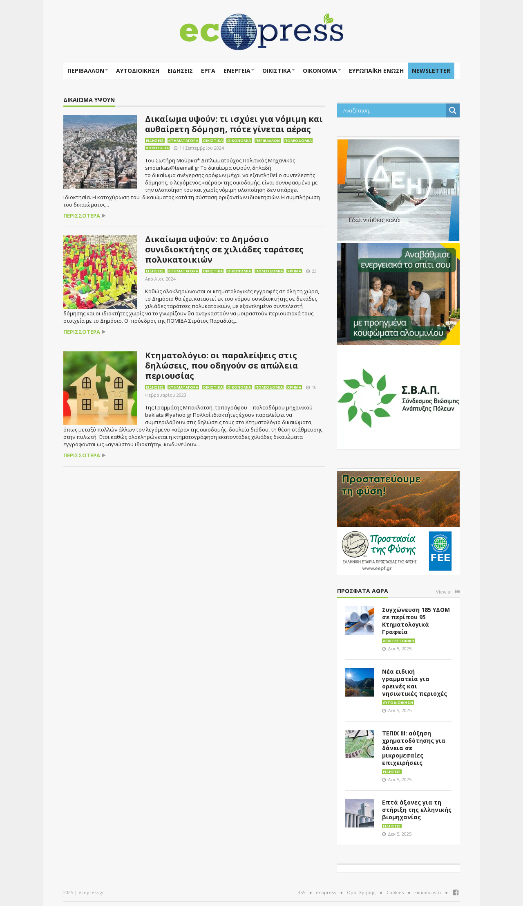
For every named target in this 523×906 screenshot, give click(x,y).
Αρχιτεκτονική (398, 640)
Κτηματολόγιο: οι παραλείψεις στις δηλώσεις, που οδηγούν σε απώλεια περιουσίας (221, 365)
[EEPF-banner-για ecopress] (398, 521)
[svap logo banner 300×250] (398, 397)
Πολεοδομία (298, 140)
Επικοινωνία (427, 892)
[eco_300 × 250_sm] (398, 293)
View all (444, 592)
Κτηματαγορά (183, 140)
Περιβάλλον (85, 70)
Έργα (208, 70)
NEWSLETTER (431, 70)
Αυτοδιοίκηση (137, 70)
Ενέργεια (237, 70)
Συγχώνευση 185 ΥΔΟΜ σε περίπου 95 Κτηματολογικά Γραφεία (416, 621)
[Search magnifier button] (453, 110)
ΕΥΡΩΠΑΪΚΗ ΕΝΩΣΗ (376, 70)
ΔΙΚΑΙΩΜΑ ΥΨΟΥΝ (89, 100)
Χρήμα (294, 271)
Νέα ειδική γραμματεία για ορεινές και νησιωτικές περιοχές (414, 682)
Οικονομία (320, 70)
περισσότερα (81, 215)
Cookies (395, 892)
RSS (301, 892)
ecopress (326, 892)
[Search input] (393, 110)
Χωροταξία (157, 148)
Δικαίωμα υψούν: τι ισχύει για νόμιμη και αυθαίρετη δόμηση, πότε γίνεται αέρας (234, 124)
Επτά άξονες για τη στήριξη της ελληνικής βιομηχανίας (416, 809)
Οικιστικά (276, 70)
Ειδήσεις (180, 70)
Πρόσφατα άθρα (362, 591)
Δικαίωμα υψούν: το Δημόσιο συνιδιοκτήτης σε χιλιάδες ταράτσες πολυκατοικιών (224, 249)
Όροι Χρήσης (361, 892)
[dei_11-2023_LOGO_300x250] (398, 189)
